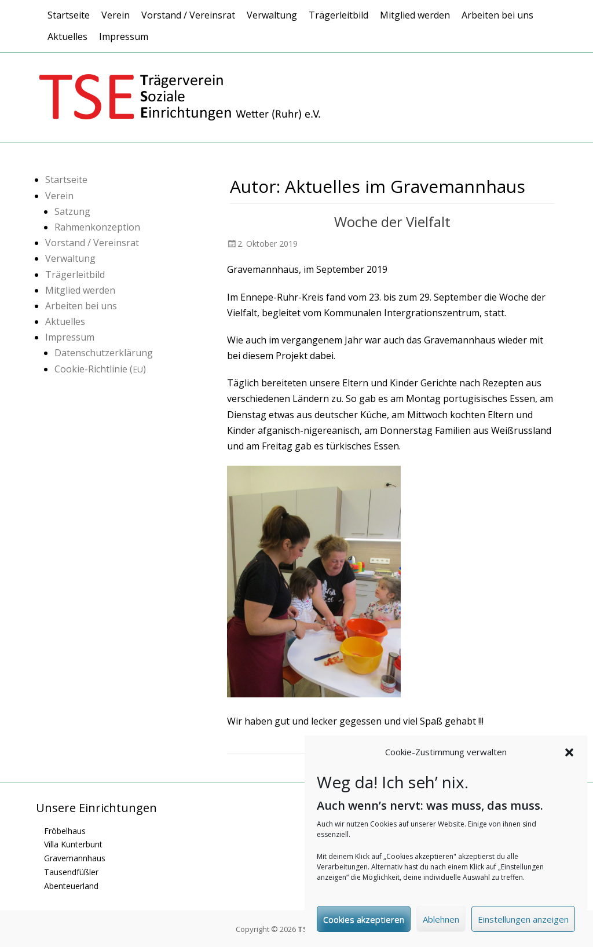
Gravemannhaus (74, 858)
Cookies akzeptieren (363, 922)
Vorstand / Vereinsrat (188, 15)
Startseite (68, 15)
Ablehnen (441, 922)
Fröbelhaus (65, 830)
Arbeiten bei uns (497, 15)
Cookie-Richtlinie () (100, 369)
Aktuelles (67, 36)
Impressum (123, 36)
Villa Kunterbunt (73, 844)
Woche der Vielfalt (392, 221)
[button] (569, 756)
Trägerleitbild (338, 15)
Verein (115, 15)
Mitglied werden (415, 15)
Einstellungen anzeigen (523, 922)
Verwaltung (272, 15)
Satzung (72, 211)
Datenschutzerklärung (103, 352)
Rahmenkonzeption (97, 227)
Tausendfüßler (71, 871)
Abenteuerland (71, 885)
